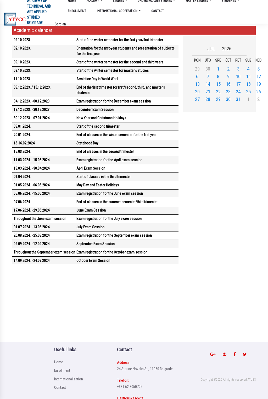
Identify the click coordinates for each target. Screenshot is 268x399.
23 (228, 92)
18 (248, 84)
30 (228, 99)
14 (207, 84)
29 (218, 99)
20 (197, 92)
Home (58, 362)
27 (197, 99)
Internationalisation (68, 379)
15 (218, 84)
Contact (157, 11)
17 (238, 84)
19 (258, 84)
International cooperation (117, 11)
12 (258, 76)
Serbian (60, 24)
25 (248, 92)
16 (228, 84)
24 (238, 92)
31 (238, 99)
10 (238, 76)
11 (248, 76)
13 (197, 84)
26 (258, 92)
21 (207, 92)
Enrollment (77, 11)
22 (218, 92)
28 (207, 99)
